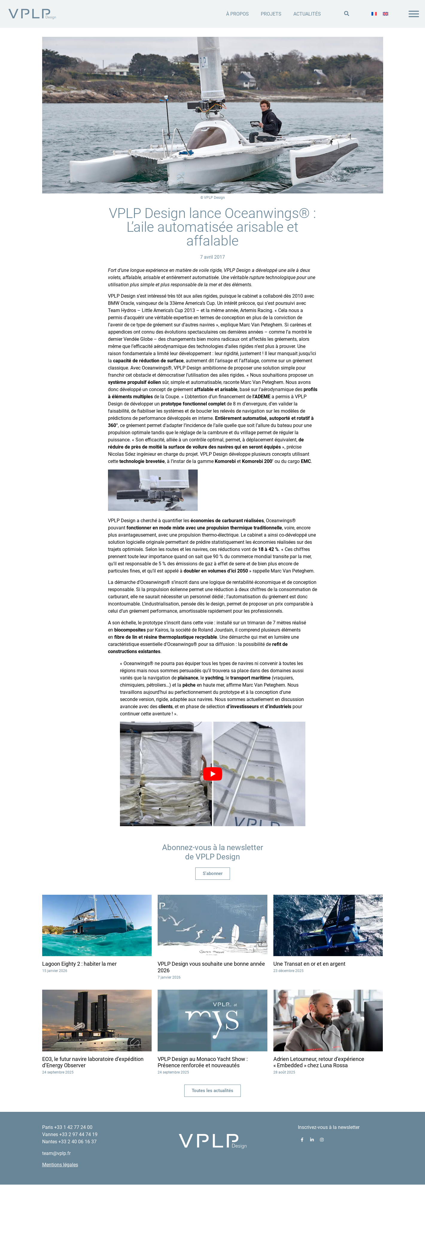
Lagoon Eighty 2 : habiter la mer (79, 1019)
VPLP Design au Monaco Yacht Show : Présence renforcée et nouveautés (203, 1117)
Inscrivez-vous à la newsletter (329, 1183)
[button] (346, 13)
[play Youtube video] (212, 829)
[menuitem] (374, 13)
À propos (237, 14)
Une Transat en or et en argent (309, 1019)
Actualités (307, 14)
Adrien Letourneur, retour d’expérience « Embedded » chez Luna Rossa (318, 1117)
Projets (271, 14)
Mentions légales (60, 1220)
